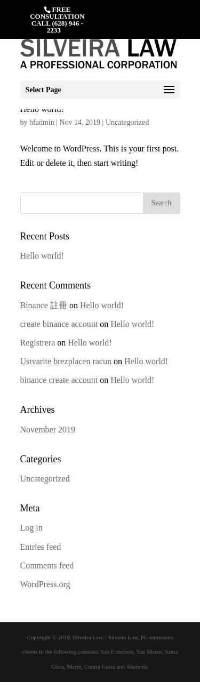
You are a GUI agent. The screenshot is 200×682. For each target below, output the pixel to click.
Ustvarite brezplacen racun (65, 361)
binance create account (59, 379)
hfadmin (41, 122)
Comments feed (47, 565)
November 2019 (48, 429)
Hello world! (42, 255)
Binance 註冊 (43, 305)
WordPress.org (45, 584)
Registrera (37, 342)
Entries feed (40, 546)
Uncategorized (127, 122)
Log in (31, 527)
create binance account (59, 323)
